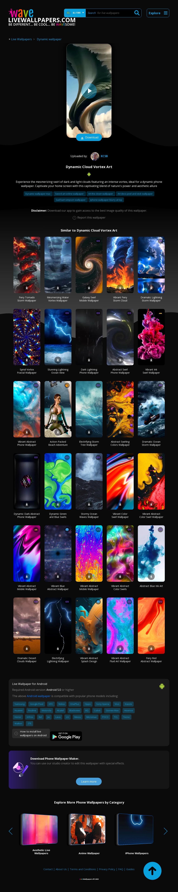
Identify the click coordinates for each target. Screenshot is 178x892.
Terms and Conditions (83, 869)
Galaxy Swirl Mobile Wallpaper (89, 299)
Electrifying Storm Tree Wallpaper (89, 443)
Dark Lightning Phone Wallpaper (89, 371)
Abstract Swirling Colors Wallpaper (120, 443)
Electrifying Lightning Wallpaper (58, 659)
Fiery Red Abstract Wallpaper (151, 659)
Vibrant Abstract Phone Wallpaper (26, 443)
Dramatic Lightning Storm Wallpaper (151, 299)
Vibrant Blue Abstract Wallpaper (57, 587)
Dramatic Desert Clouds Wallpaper (27, 659)
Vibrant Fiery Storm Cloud (120, 299)
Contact (48, 869)
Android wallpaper (39, 696)
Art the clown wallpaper (101, 193)
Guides (130, 869)
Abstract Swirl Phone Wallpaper (120, 371)
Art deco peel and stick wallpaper (135, 193)
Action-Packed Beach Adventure (58, 443)
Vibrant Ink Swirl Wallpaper (151, 371)
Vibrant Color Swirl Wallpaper (120, 515)
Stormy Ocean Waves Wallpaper (89, 515)
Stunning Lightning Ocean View (58, 371)
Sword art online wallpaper (69, 193)
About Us (61, 869)
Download (89, 137)
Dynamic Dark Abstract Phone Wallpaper (27, 515)
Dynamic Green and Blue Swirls (58, 515)
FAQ (120, 869)
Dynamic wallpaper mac (38, 193)
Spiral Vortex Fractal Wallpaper (27, 371)
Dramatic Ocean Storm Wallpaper (151, 443)
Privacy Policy (107, 869)
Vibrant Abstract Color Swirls (120, 587)
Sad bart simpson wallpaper (71, 199)
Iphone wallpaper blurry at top (106, 199)
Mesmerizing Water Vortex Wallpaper (58, 299)
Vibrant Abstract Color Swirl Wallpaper (151, 515)
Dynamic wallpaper (49, 39)
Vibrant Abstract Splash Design (89, 659)
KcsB (99, 156)
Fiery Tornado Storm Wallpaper (26, 299)
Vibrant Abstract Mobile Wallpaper (27, 587)
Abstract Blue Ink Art (151, 586)
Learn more (88, 781)
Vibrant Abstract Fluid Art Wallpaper (120, 659)
